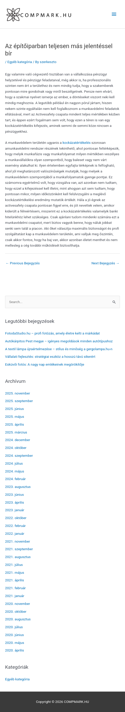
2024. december (17, 440)
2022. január (14, 533)
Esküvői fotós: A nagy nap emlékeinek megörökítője (44, 364)
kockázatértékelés (77, 143)
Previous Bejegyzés (23, 263)
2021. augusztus (18, 557)
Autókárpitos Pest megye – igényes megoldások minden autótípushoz (59, 341)
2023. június (14, 494)
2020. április (14, 650)
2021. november (17, 541)
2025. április (14, 424)
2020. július (14, 627)
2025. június (14, 409)
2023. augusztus (18, 487)
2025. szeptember (19, 401)
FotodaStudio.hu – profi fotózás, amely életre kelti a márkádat (52, 333)
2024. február (15, 479)
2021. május (14, 572)
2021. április (14, 580)
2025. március (16, 432)
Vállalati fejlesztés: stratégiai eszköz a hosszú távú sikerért (50, 356)
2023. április (14, 502)
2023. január (14, 510)
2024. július (14, 463)
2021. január (14, 596)
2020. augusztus (18, 619)
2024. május (14, 471)
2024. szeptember (19, 455)
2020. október (15, 611)
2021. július (14, 565)
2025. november (17, 393)
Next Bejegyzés (105, 263)
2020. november (17, 604)
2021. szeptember (19, 549)
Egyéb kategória (19, 62)
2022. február (15, 526)
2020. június (14, 635)
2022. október (15, 518)
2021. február (15, 588)
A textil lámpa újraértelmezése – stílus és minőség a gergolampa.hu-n (58, 349)
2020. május (14, 643)
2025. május (14, 416)
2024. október (15, 448)
